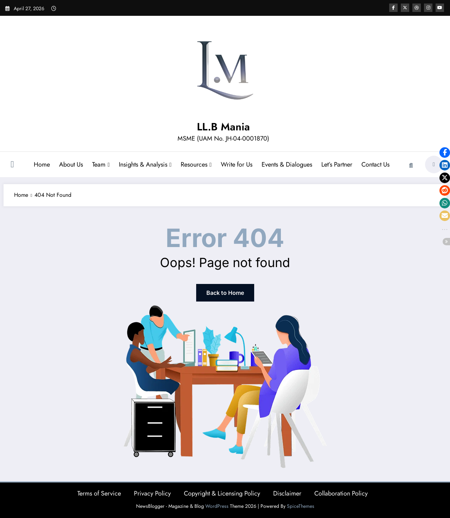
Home (42, 164)
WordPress (217, 506)
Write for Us (236, 164)
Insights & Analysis (145, 164)
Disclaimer (287, 493)
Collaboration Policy (341, 493)
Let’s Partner (336, 164)
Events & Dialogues (287, 164)
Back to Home (225, 292)
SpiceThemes (300, 506)
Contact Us (375, 164)
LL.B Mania (223, 126)
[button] (444, 152)
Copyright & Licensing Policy (222, 493)
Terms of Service (99, 493)
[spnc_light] (434, 164)
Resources (196, 164)
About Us (71, 164)
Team (101, 164)
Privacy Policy (152, 493)
